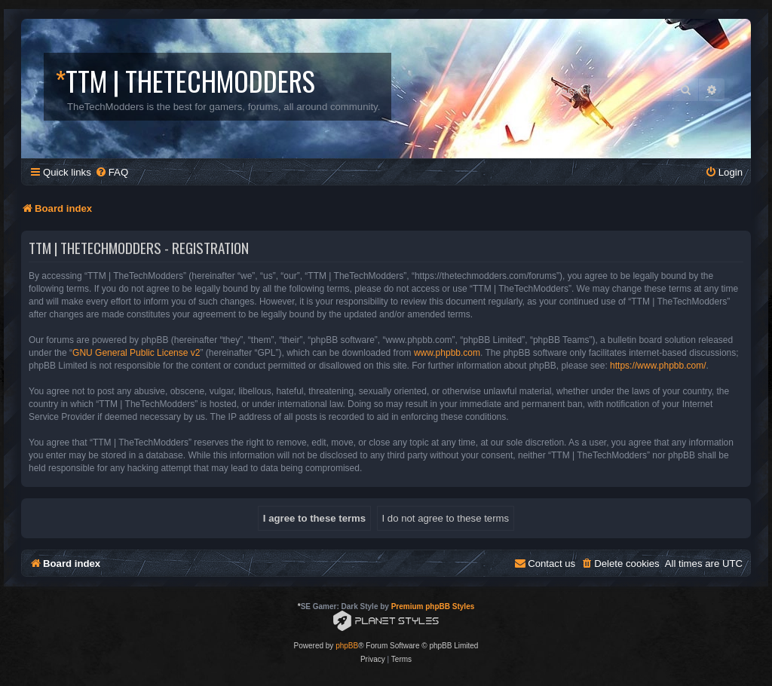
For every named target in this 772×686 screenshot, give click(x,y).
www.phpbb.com (447, 353)
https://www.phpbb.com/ (658, 365)
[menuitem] (111, 172)
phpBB (346, 646)
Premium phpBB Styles (433, 606)
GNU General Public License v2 (136, 353)
